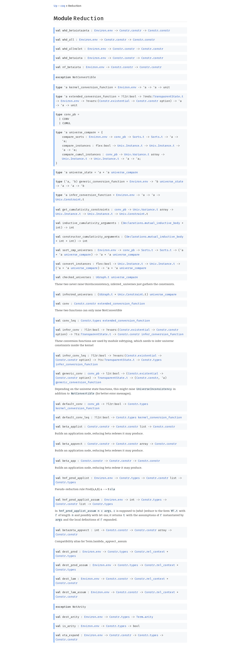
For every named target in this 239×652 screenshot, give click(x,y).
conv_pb (120, 137)
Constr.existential (114, 101)
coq (62, 5)
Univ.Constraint (68, 199)
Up (55, 5)
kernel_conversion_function (77, 408)
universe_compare (124, 172)
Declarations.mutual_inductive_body (151, 223)
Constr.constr (130, 30)
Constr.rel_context (150, 551)
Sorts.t (138, 137)
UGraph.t (102, 277)
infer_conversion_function (162, 334)
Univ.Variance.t (136, 154)
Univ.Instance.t (130, 145)
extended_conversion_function (121, 303)
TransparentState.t (168, 96)
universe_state (171, 181)
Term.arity (144, 617)
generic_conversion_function (78, 382)
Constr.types (91, 320)
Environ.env (103, 30)
